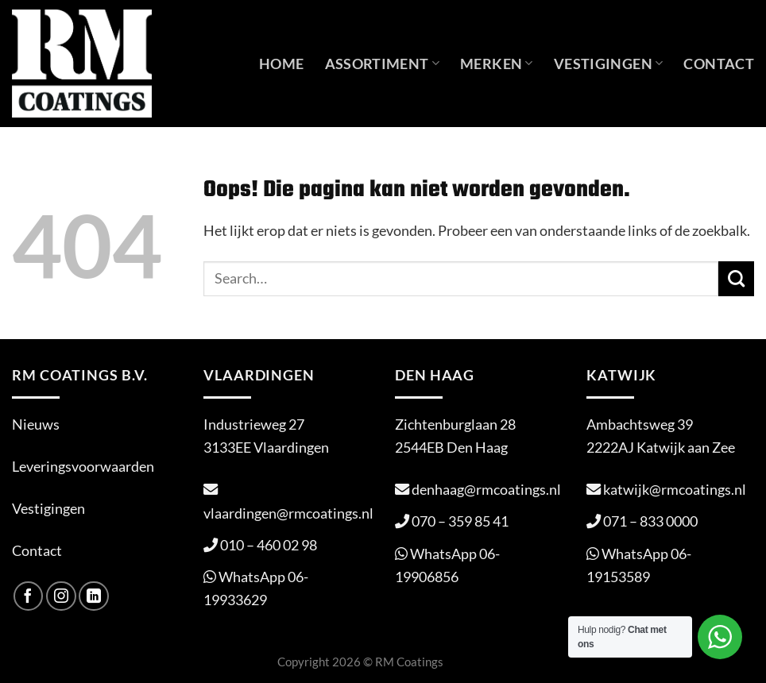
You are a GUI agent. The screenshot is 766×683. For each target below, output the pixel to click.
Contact (718, 63)
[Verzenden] (736, 278)
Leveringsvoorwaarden (83, 466)
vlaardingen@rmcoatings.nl (288, 513)
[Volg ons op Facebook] (29, 596)
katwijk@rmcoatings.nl (674, 489)
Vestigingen (608, 63)
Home (281, 63)
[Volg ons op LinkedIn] (94, 596)
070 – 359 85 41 (460, 521)
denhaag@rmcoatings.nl (486, 489)
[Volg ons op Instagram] (61, 596)
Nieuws (36, 424)
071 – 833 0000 (650, 521)
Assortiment (382, 63)
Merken (496, 63)
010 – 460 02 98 (268, 545)
